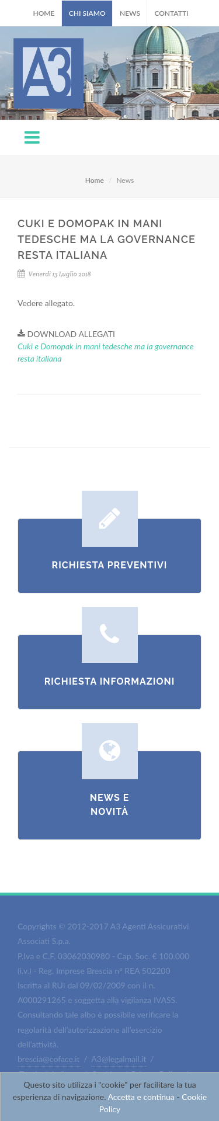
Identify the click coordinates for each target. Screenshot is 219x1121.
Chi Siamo (87, 13)
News (130, 13)
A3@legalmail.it (118, 1059)
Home (43, 13)
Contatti (171, 13)
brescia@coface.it (49, 1059)
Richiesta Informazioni (109, 681)
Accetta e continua (141, 1097)
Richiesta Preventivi (110, 565)
